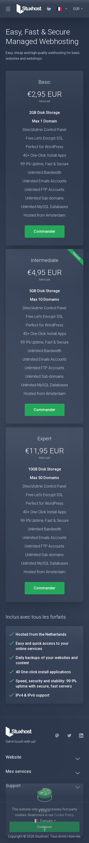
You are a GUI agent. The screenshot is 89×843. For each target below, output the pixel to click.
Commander (44, 231)
